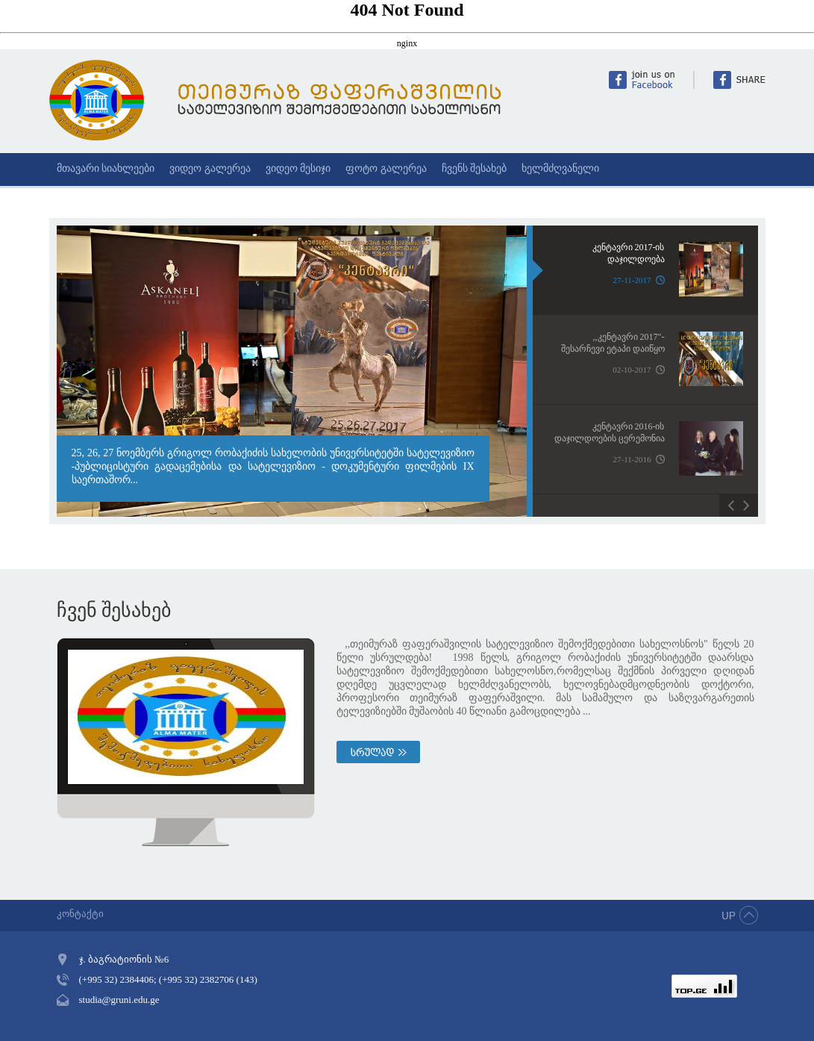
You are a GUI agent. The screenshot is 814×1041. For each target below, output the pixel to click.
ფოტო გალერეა (386, 168)
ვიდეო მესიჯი (298, 168)
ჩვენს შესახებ (474, 168)
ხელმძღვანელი (560, 168)
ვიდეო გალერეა (210, 168)
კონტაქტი (80, 913)
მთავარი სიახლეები (106, 168)
